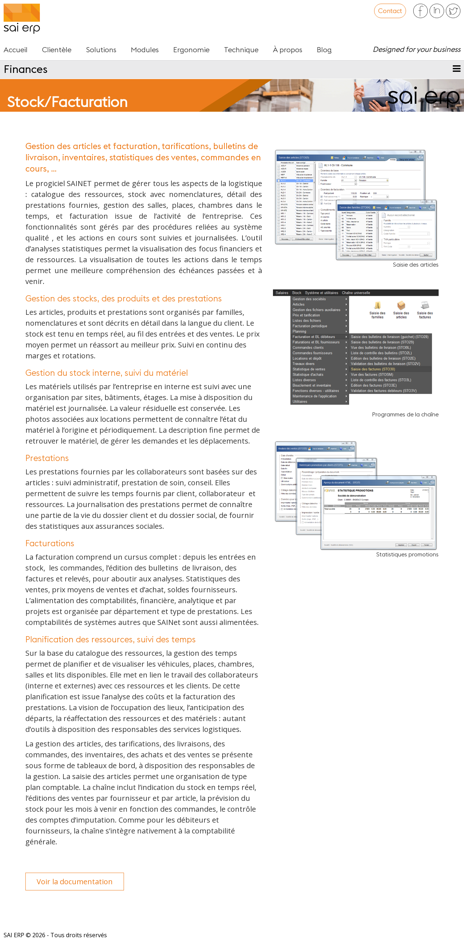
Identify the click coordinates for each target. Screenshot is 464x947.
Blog (324, 50)
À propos (287, 50)
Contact (390, 11)
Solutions (101, 50)
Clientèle (56, 50)
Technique (241, 50)
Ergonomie (191, 50)
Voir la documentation (75, 881)
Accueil (16, 50)
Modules (145, 50)
